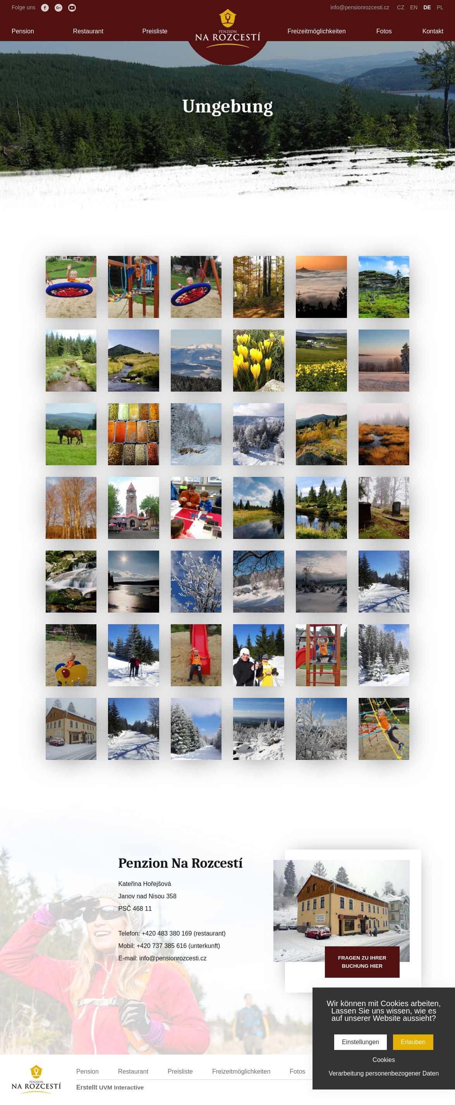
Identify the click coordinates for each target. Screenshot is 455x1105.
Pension (23, 31)
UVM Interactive (122, 1087)
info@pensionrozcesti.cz (359, 7)
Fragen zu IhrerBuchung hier (361, 962)
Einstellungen (360, 1042)
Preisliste (155, 31)
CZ (400, 7)
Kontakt (432, 31)
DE (427, 7)
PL (440, 7)
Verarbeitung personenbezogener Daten (384, 1073)
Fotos (384, 31)
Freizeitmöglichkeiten (317, 31)
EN (413, 7)
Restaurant (88, 31)
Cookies (384, 1060)
